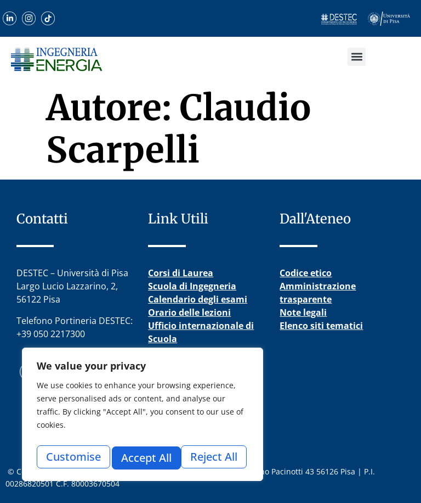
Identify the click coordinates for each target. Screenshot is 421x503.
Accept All (215, 457)
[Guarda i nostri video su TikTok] (48, 18)
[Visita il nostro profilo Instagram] (28, 18)
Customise (72, 457)
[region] (142, 417)
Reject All (144, 457)
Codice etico (306, 273)
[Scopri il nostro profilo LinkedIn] (9, 18)
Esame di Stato (180, 352)
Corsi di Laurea (180, 273)
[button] (357, 57)
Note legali (303, 312)
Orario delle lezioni (189, 312)
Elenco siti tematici (321, 326)
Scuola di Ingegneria (192, 286)
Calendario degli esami (197, 299)
